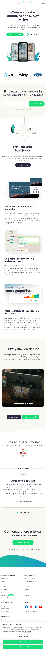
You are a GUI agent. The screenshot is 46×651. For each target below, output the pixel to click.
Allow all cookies (23, 646)
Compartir (4, 581)
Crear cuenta (23, 542)
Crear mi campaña (30, 417)
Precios (3, 619)
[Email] (15, 103)
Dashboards (7, 595)
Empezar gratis (36, 104)
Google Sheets (5, 608)
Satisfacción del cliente (30, 581)
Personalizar (4, 578)
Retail (25, 592)
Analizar (3, 584)
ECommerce (27, 587)
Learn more (27, 631)
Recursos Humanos (29, 578)
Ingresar (19, 2)
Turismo (26, 589)
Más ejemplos (14, 417)
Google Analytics (5, 611)
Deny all (23, 641)
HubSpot (3, 606)
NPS (2, 592)
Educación (27, 584)
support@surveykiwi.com (32, 611)
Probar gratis (27, 2)
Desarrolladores (5, 598)
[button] (17, 512)
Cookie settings (23, 636)
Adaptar (3, 587)
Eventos (26, 595)
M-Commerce (5, 589)
